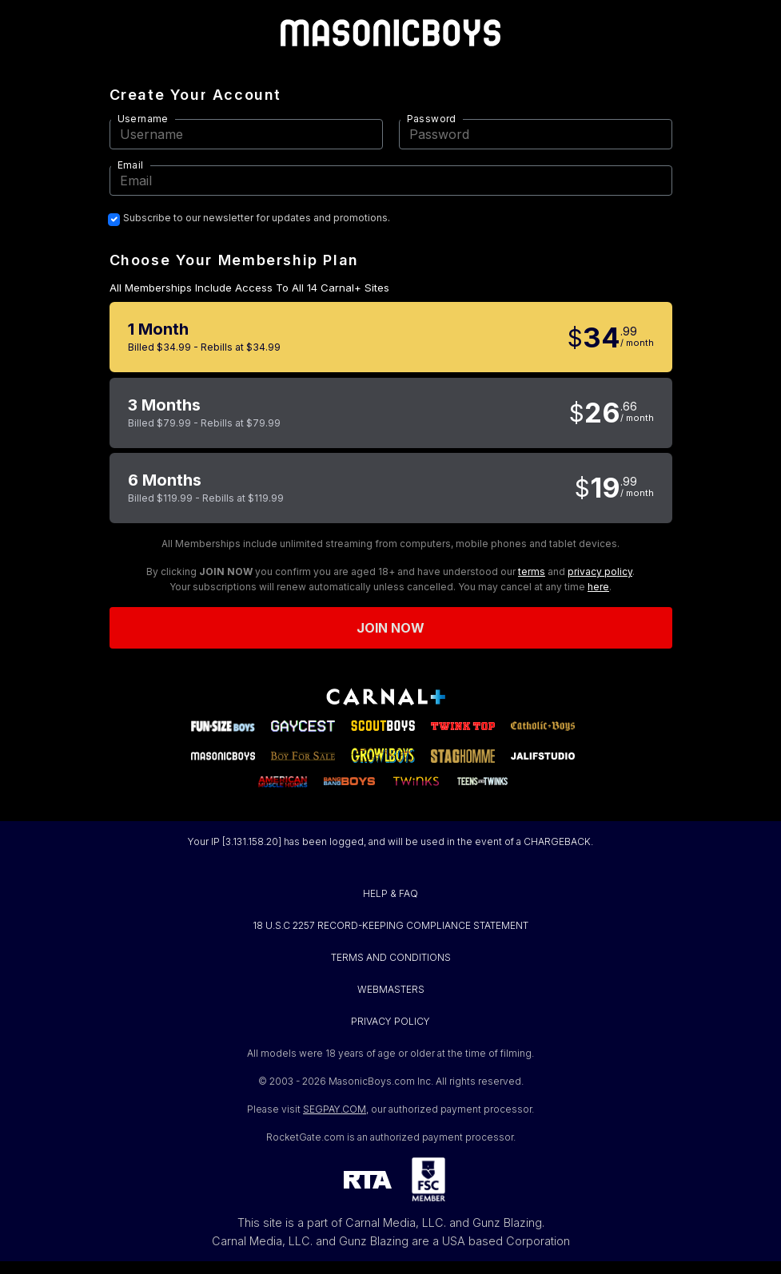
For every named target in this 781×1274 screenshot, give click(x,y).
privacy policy (600, 571)
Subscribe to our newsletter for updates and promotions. (256, 218)
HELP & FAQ (390, 893)
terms (531, 571)
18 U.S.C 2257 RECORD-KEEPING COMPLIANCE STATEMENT (390, 925)
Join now (391, 628)
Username (143, 119)
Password (431, 119)
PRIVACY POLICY (390, 1021)
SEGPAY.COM (334, 1109)
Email (131, 165)
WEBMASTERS (390, 989)
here (598, 587)
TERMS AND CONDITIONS (391, 957)
